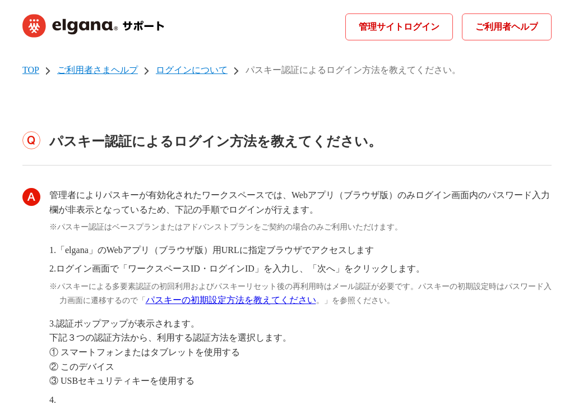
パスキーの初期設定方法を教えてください (231, 300)
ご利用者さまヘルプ (97, 70)
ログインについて (192, 70)
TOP (30, 70)
